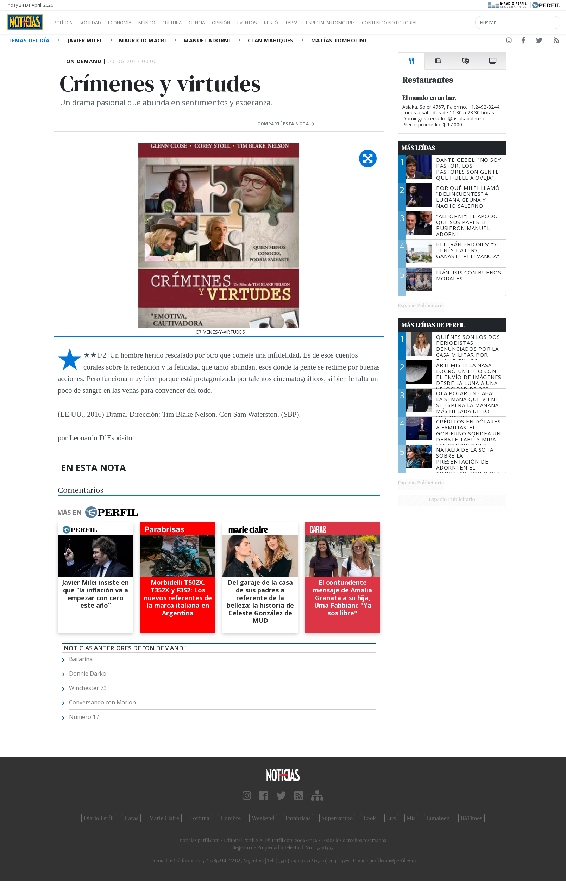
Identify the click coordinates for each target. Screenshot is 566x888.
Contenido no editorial (450, 22)
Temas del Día (29, 40)
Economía (132, 22)
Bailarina (81, 659)
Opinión (250, 22)
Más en (97, 512)
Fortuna (199, 818)
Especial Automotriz (377, 22)
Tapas (332, 22)
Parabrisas (297, 818)
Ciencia (221, 22)
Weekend (263, 818)
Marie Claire (164, 818)
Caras (131, 818)
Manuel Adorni (208, 40)
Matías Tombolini (338, 40)
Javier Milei (85, 40)
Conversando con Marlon (102, 702)
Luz (391, 818)
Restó (308, 22)
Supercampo (337, 818)
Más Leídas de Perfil (433, 325)
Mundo (163, 22)
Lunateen (438, 818)
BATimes (471, 818)
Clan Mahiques (271, 40)
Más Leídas (418, 148)
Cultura (192, 22)
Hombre (230, 818)
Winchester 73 (88, 688)
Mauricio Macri (143, 40)
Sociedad (97, 22)
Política (65, 22)
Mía (411, 818)
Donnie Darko (87, 673)
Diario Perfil (99, 818)
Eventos (281, 22)
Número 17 (84, 717)
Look (370, 818)
